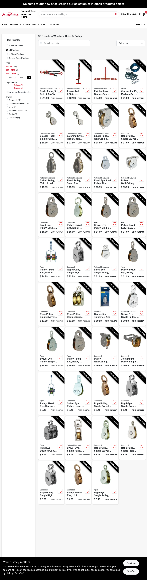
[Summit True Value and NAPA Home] (10, 14)
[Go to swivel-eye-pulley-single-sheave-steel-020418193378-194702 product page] (51, 349)
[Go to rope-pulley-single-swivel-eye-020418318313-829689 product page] (105, 438)
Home (4, 24)
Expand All (18, 88)
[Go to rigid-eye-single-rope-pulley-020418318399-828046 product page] (132, 393)
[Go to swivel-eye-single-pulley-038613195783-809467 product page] (132, 304)
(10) (19, 104)
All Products (14, 50)
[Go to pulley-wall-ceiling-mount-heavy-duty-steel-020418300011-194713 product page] (105, 349)
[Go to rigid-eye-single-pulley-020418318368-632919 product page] (105, 482)
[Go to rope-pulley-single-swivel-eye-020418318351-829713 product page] (132, 126)
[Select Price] (29, 77)
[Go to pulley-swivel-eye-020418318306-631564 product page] (78, 482)
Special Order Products (19, 58)
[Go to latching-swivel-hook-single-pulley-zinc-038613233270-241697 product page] (78, 126)
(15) (15, 100)
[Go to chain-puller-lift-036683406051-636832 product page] (51, 81)
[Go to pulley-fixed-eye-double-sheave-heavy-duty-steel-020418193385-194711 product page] (51, 260)
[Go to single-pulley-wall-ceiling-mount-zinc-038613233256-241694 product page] (105, 126)
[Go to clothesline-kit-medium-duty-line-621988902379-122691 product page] (132, 81)
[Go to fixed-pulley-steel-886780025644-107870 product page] (78, 171)
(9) (12, 107)
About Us (141, 24)
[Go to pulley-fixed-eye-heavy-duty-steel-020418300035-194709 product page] (132, 215)
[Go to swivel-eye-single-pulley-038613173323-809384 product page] (78, 438)
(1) (13, 114)
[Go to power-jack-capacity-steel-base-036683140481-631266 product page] (78, 81)
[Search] (116, 14)
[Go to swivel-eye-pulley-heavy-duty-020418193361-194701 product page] (78, 393)
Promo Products (16, 45)
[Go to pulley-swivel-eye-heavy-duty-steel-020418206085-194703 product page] (132, 260)
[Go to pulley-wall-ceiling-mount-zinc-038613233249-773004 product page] (132, 171)
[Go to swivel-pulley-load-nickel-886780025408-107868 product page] (51, 171)
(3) (19, 111)
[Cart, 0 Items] (144, 14)
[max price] (21, 77)
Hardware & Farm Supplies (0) (20, 92)
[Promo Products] (7, 45)
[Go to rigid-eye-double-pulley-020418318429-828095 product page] (51, 438)
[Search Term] (79, 14)
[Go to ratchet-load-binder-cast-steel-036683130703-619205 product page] (105, 81)
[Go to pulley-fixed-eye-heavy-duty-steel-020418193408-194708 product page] (78, 349)
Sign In (125, 14)
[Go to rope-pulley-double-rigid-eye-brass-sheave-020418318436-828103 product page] (78, 304)
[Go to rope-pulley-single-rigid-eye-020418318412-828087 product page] (78, 260)
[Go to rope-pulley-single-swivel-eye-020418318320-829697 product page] (105, 393)
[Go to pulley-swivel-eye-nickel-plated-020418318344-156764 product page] (78, 215)
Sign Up (136, 14)
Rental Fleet (39, 24)
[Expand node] (6, 92)
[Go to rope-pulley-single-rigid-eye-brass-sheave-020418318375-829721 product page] (132, 438)
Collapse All (18, 85)
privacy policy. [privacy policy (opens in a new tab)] (58, 570)
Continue (131, 563)
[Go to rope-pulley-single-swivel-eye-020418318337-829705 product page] (51, 304)
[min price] (10, 77)
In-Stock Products (16, 54)
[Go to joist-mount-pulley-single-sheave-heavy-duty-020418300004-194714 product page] (132, 349)
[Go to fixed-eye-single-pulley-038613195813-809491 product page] (105, 260)
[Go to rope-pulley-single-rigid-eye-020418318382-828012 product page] (51, 482)
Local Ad (54, 24)
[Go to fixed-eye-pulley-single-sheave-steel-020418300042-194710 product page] (51, 215)
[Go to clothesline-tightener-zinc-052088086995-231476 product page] (105, 304)
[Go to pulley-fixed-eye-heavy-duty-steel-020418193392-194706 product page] (51, 393)
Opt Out (131, 571)
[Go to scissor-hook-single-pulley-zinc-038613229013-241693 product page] (51, 126)
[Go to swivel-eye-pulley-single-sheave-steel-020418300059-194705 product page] (105, 215)
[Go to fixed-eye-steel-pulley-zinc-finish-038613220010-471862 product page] (105, 171)
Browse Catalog (19, 24)
